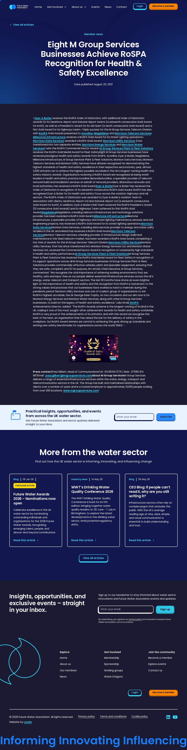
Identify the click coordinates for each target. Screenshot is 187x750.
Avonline (87, 133)
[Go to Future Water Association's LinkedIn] (168, 717)
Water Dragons (113, 676)
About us (65, 664)
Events (95, 7)
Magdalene (101, 133)
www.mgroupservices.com (81, 390)
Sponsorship (111, 664)
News (108, 7)
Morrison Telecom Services (133, 133)
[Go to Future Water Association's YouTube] (175, 717)
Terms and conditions (113, 716)
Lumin (28, 722)
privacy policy (135, 619)
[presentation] (123, 630)
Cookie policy (139, 716)
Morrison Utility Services (119, 141)
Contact (121, 7)
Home (38, 7)
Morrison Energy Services (99, 144)
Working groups (113, 670)
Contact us (155, 670)
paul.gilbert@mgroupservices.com (68, 375)
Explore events (157, 664)
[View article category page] (93, 34)
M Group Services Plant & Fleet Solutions (126, 148)
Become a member (163, 6)
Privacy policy (86, 716)
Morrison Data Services (48, 141)
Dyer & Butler (43, 118)
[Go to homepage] (18, 7)
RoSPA (43, 133)
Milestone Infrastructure (49, 137)
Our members (68, 670)
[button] (57, 7)
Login (140, 6)
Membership (111, 658)
